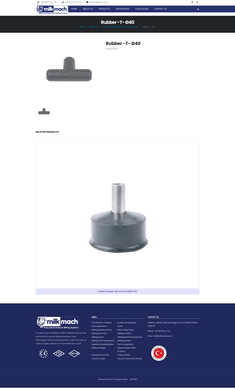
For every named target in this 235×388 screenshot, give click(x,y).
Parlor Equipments (126, 344)
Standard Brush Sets (100, 355)
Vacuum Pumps (98, 358)
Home (74, 9)
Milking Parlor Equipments (103, 340)
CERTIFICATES (122, 9)
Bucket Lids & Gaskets (127, 322)
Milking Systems (124, 340)
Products (104, 9)
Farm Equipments (99, 326)
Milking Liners (98, 337)
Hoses (120, 326)
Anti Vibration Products (102, 322)
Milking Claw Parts (99, 333)
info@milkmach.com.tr (99, 2)
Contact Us (160, 9)
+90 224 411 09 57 (73, 2)
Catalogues (141, 9)
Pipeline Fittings (98, 348)
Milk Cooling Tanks (126, 330)
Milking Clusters (124, 333)
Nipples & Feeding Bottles (103, 344)
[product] (117, 216)
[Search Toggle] (198, 9)
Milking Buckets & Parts (102, 330)
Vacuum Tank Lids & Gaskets (130, 358)
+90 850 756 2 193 (48, 2)
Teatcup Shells (124, 355)
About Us (88, 9)
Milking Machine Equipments (130, 337)
